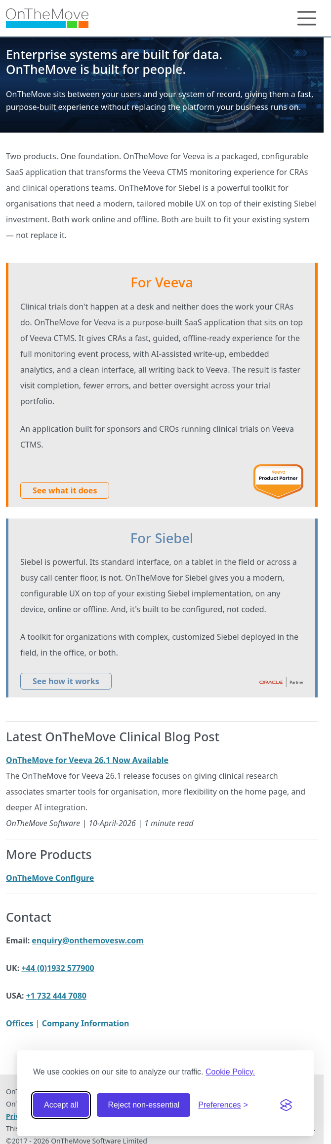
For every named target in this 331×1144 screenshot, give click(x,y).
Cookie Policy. (230, 1072)
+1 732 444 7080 (56, 995)
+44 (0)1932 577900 (57, 968)
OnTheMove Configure (50, 877)
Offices (20, 1023)
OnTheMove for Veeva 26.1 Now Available (87, 760)
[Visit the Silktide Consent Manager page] (286, 1105)
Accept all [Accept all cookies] (61, 1105)
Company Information (85, 1023)
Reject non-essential (143, 1105)
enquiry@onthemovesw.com (88, 940)
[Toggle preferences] (223, 1105)
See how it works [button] (66, 681)
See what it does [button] (65, 490)
